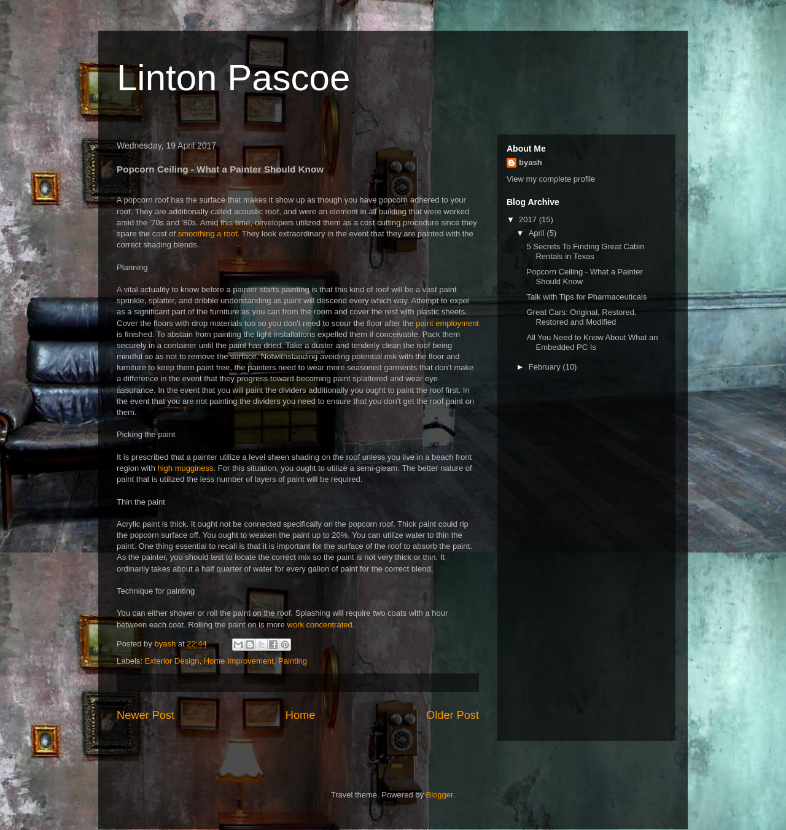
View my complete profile (551, 179)
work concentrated (319, 624)
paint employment (447, 323)
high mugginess (185, 468)
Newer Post (145, 715)
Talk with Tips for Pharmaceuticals (586, 296)
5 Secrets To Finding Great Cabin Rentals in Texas (585, 251)
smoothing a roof (208, 233)
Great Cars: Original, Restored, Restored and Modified (581, 317)
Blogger (439, 794)
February (546, 366)
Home (301, 715)
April (538, 233)
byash (530, 162)
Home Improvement (239, 660)
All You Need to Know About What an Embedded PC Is (592, 342)
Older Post (452, 715)
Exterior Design (172, 660)
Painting (292, 660)
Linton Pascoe (233, 77)
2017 (529, 219)
